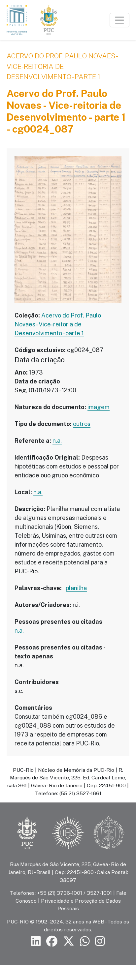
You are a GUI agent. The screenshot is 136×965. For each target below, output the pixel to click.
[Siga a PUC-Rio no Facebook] (51, 941)
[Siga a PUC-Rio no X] (68, 941)
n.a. (57, 440)
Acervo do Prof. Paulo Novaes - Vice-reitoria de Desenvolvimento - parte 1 (62, 66)
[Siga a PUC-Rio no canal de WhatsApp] (85, 941)
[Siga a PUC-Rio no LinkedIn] (36, 941)
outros (81, 423)
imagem (98, 407)
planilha (76, 588)
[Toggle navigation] (119, 20)
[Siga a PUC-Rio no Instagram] (100, 941)
